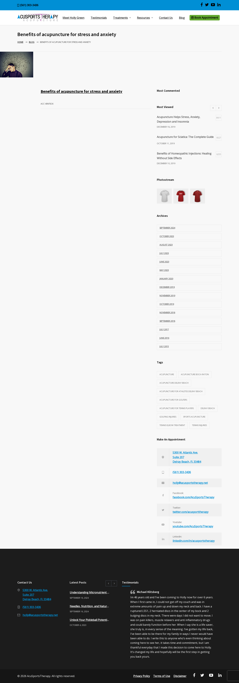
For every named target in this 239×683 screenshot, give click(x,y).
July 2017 (164, 329)
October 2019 (166, 304)
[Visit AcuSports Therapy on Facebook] (201, 5)
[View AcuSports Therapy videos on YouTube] (213, 5)
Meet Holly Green (73, 18)
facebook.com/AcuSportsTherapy (193, 497)
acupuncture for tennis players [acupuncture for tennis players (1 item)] (176, 408)
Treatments (120, 18)
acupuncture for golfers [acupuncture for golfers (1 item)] (173, 399)
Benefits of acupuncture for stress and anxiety (81, 91)
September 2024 (167, 227)
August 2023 (166, 244)
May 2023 (164, 270)
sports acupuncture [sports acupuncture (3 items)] (194, 416)
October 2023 (166, 236)
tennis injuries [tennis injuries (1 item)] (199, 425)
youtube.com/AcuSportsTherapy (193, 526)
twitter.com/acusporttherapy (190, 512)
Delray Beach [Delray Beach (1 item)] (208, 408)
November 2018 (167, 312)
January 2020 (166, 278)
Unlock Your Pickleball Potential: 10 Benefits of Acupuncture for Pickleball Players (90, 620)
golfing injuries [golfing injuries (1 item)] (167, 416)
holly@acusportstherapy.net (190, 483)
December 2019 (167, 287)
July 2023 (164, 253)
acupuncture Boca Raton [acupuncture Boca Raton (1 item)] (195, 374)
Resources (143, 18)
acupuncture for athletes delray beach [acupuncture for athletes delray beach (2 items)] (180, 391)
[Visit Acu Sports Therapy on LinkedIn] (219, 5)
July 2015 (164, 346)
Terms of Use (161, 676)
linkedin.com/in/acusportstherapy (194, 541)
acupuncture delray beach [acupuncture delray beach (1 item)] (174, 382)
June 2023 (164, 261)
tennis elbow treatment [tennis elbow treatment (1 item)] (172, 425)
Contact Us (166, 18)
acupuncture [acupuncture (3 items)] (166, 374)
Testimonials (99, 18)
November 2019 (167, 295)
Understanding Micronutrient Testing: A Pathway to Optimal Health (90, 592)
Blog (182, 18)
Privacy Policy (141, 676)
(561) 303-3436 (29, 5)
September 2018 (167, 321)
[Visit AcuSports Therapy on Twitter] (207, 5)
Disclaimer (179, 676)
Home (20, 42)
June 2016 (164, 338)
